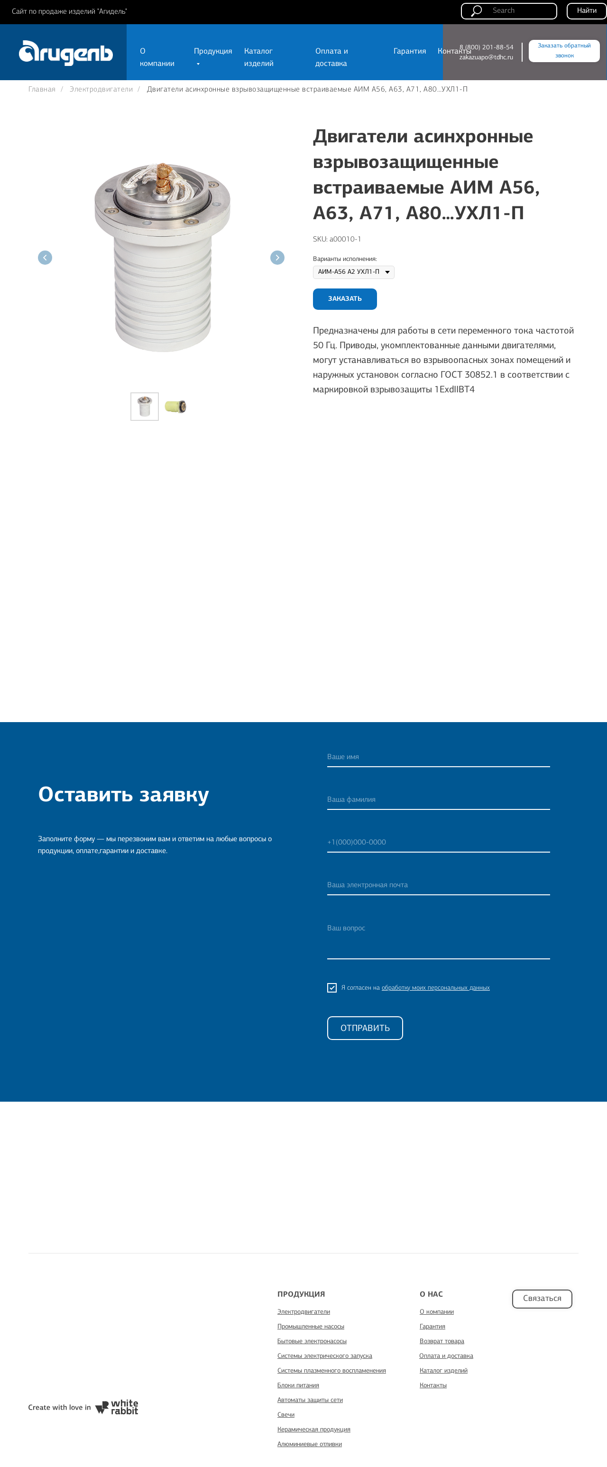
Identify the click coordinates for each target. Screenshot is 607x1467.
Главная (42, 89)
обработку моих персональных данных (436, 987)
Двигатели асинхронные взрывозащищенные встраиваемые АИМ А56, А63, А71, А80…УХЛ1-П (307, 89)
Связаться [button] (542, 1298)
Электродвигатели (101, 89)
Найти (587, 11)
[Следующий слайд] (277, 258)
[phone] (438, 843)
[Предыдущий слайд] (45, 258)
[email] (438, 885)
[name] (438, 757)
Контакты (454, 51)
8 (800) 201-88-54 (487, 47)
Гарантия (410, 51)
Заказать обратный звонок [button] (564, 51)
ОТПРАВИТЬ (365, 1028)
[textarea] (438, 939)
